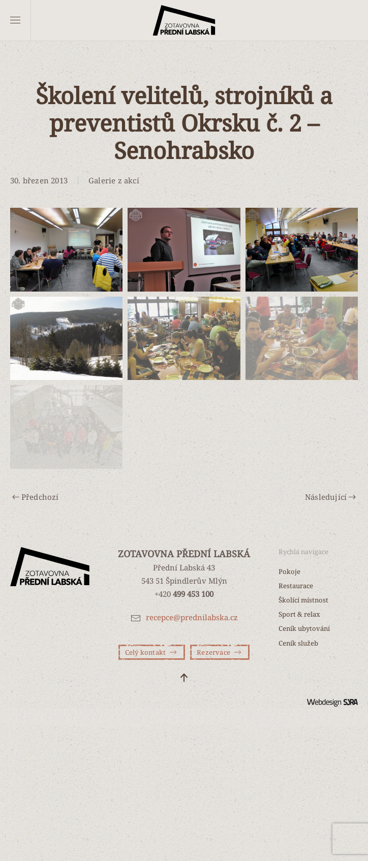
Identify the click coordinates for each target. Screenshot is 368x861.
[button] (15, 20)
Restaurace (296, 585)
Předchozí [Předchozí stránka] (35, 497)
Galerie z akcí (113, 180)
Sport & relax (299, 614)
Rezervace (220, 652)
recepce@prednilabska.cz (192, 617)
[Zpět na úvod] (184, 20)
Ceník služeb (298, 643)
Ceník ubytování (304, 628)
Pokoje (289, 571)
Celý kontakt (151, 652)
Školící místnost (303, 599)
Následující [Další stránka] (330, 497)
